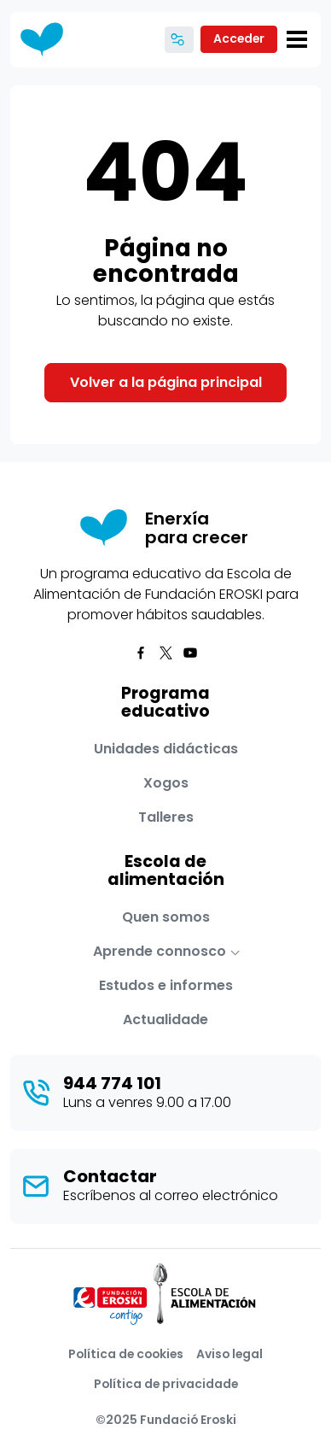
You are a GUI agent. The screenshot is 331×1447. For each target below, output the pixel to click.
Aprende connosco (159, 951)
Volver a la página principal (166, 382)
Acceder (238, 38)
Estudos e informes (166, 985)
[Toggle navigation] (297, 39)
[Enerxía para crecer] (47, 39)
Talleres (166, 817)
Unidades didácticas (166, 749)
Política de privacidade (166, 1383)
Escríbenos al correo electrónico (170, 1195)
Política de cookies (125, 1353)
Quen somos (166, 917)
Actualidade (165, 1019)
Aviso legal (229, 1353)
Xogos (166, 783)
